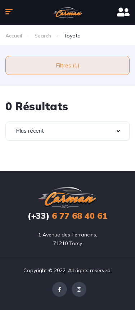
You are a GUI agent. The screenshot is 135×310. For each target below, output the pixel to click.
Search (43, 35)
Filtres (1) (68, 65)
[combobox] (67, 131)
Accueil (13, 35)
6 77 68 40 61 (67, 216)
